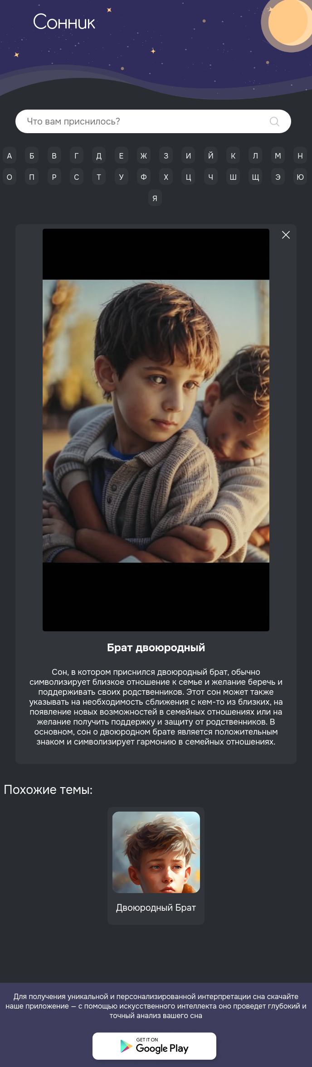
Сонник (64, 24)
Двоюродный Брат (156, 907)
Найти (274, 121)
